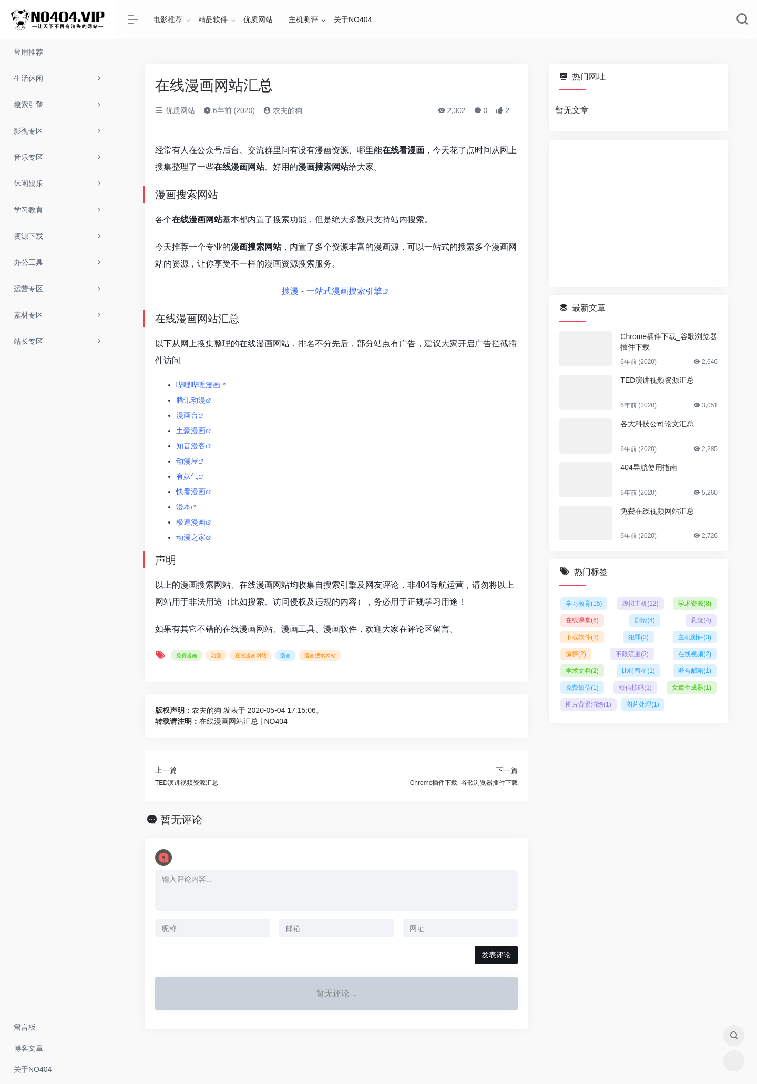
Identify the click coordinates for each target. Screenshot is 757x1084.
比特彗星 (638, 670)
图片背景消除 (588, 704)
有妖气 (187, 476)
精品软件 (213, 19)
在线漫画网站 (251, 655)
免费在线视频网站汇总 (657, 511)
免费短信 (582, 687)
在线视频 (694, 654)
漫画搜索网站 (320, 655)
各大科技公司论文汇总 (657, 424)
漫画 (285, 655)
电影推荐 (167, 19)
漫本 (183, 507)
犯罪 (638, 637)
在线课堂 (582, 620)
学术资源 (694, 603)
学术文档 (582, 670)
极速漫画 (191, 522)
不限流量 (632, 654)
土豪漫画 (191, 430)
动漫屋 (187, 461)
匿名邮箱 (694, 670)
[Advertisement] (638, 213)
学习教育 (584, 603)
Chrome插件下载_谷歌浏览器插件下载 (668, 341)
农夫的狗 (282, 110)
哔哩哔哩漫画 (198, 385)
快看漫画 (191, 491)
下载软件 (582, 637)
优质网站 (258, 19)
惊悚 (576, 654)
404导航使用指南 (648, 467)
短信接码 (635, 687)
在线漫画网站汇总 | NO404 (243, 721)
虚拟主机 (640, 603)
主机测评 (303, 19)
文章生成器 (691, 687)
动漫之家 (191, 537)
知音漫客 (191, 446)
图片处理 (642, 704)
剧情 (645, 620)
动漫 (216, 655)
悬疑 (701, 620)
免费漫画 (186, 655)
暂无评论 (181, 819)
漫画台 (187, 415)
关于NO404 (353, 19)
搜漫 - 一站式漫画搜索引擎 (332, 291)
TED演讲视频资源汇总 (657, 380)
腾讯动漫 (191, 400)
